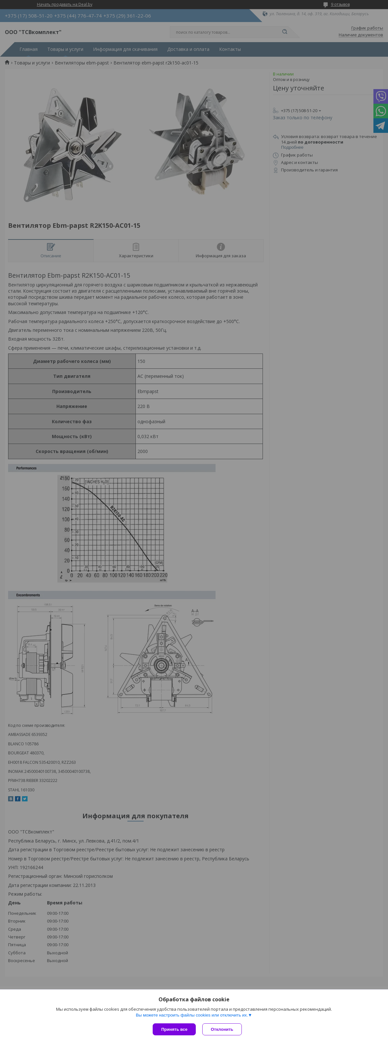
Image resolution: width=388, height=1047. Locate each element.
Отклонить (222, 1029)
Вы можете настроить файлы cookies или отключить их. (192, 1015)
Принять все (174, 1029)
